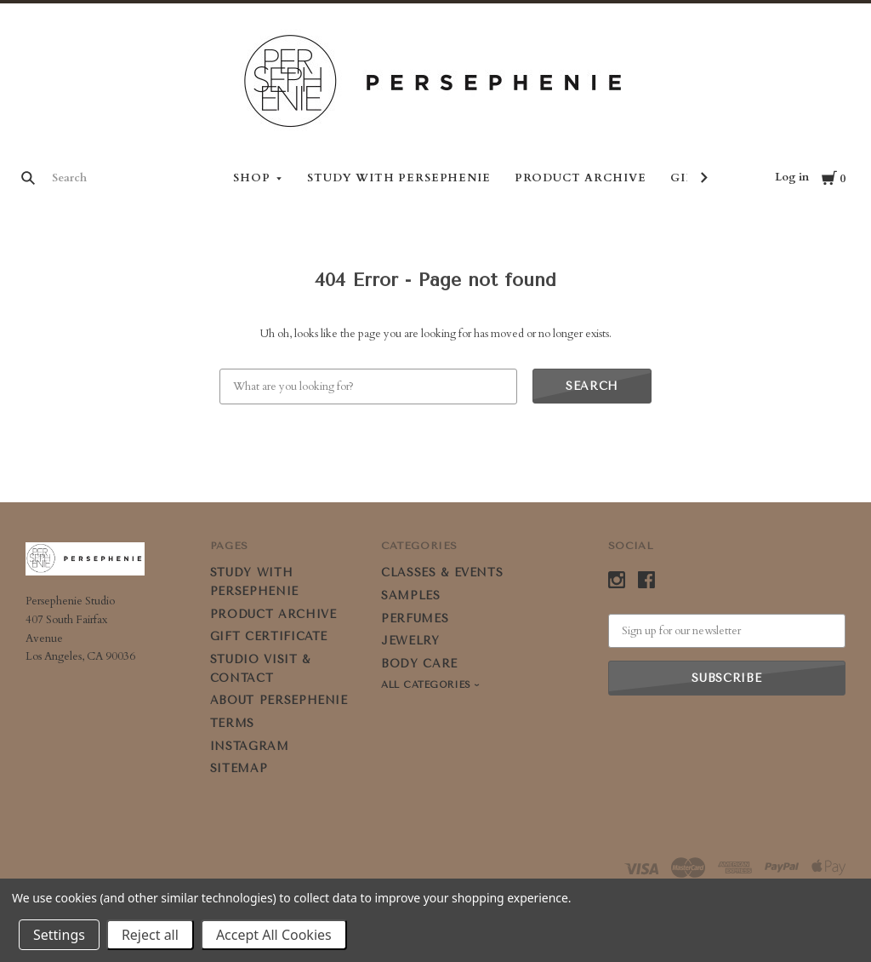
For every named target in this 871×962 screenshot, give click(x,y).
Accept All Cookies (274, 934)
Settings (59, 934)
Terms (232, 723)
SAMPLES (411, 595)
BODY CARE (419, 663)
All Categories (428, 684)
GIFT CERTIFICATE (268, 636)
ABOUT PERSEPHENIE (279, 700)
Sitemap (239, 768)
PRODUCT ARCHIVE (580, 178)
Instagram (249, 746)
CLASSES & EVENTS (442, 572)
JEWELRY (410, 640)
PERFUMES (414, 618)
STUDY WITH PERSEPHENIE (399, 178)
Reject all (150, 934)
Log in (792, 177)
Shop (251, 178)
